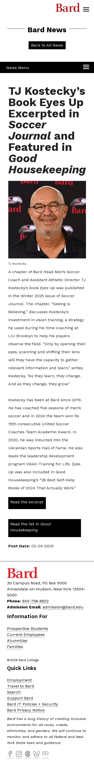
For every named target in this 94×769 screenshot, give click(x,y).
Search (14, 692)
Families (15, 646)
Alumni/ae (17, 640)
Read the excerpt (26, 502)
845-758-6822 (35, 601)
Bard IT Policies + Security (32, 704)
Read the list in (30, 527)
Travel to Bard (20, 686)
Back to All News (47, 45)
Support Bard (20, 698)
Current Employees (26, 634)
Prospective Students (27, 628)
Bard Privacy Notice (26, 710)
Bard (67, 9)
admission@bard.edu (63, 607)
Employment (19, 680)
